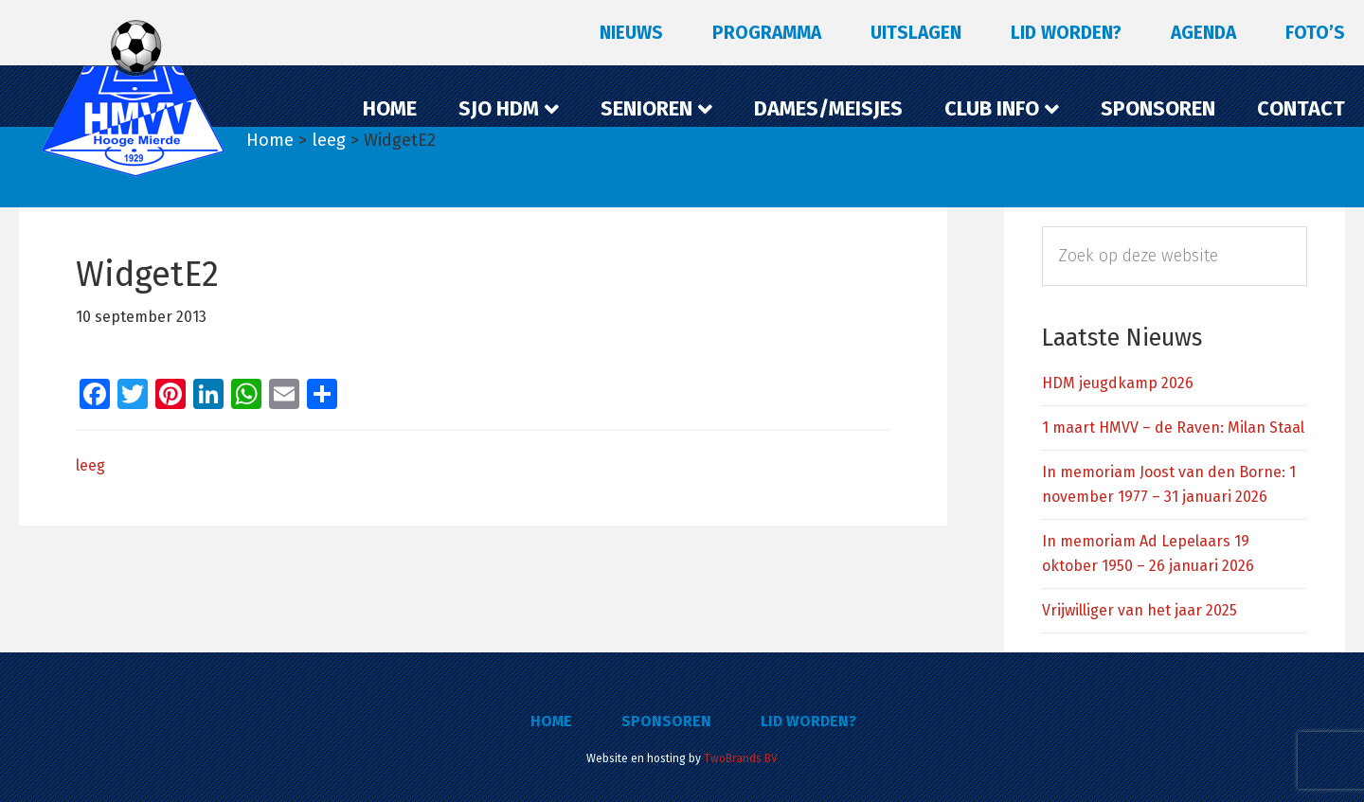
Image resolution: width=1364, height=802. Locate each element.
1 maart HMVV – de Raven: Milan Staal (1173, 428)
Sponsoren (666, 721)
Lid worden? (808, 721)
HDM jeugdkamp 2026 (1118, 383)
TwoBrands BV (741, 758)
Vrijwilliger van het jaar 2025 (1139, 610)
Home (551, 721)
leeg (90, 465)
